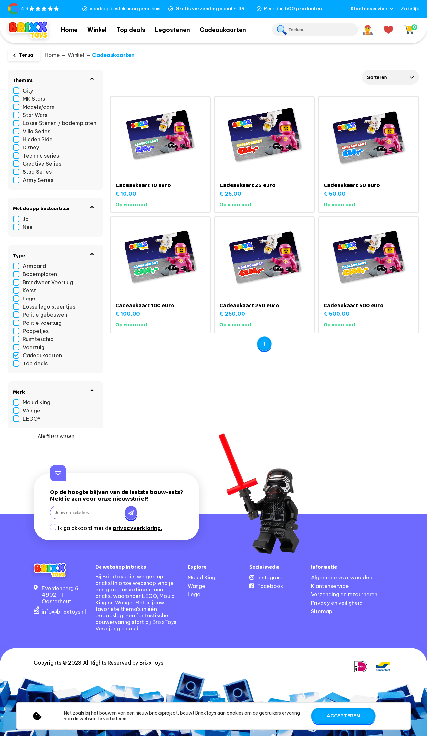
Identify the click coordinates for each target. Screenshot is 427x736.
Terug (26, 55)
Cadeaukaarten (233, 29)
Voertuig (33, 347)
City (28, 90)
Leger (30, 298)
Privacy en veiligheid (336, 603)
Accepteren (343, 716)
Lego (194, 594)
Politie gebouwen (45, 314)
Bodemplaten (40, 274)
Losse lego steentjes (49, 306)
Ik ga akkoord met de (110, 528)
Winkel (102, 29)
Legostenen (182, 29)
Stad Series (37, 172)
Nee (28, 227)
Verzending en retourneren (344, 594)
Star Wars (35, 115)
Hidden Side (38, 139)
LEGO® (31, 418)
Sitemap (321, 611)
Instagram (270, 577)
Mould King (36, 402)
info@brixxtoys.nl (64, 611)
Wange (31, 410)
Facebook (270, 586)
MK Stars (34, 98)
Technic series (41, 155)
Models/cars (38, 107)
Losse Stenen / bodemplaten (59, 123)
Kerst (29, 290)
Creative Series (42, 163)
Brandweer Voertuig (48, 282)
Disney (31, 147)
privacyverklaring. (137, 528)
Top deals (138, 29)
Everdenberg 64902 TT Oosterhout (60, 594)
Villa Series (36, 131)
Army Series (38, 180)
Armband (34, 266)
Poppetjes (36, 331)
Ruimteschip (38, 339)
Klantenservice (369, 9)
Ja (26, 219)
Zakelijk (410, 9)
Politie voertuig (42, 323)
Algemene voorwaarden (341, 577)
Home (70, 29)
